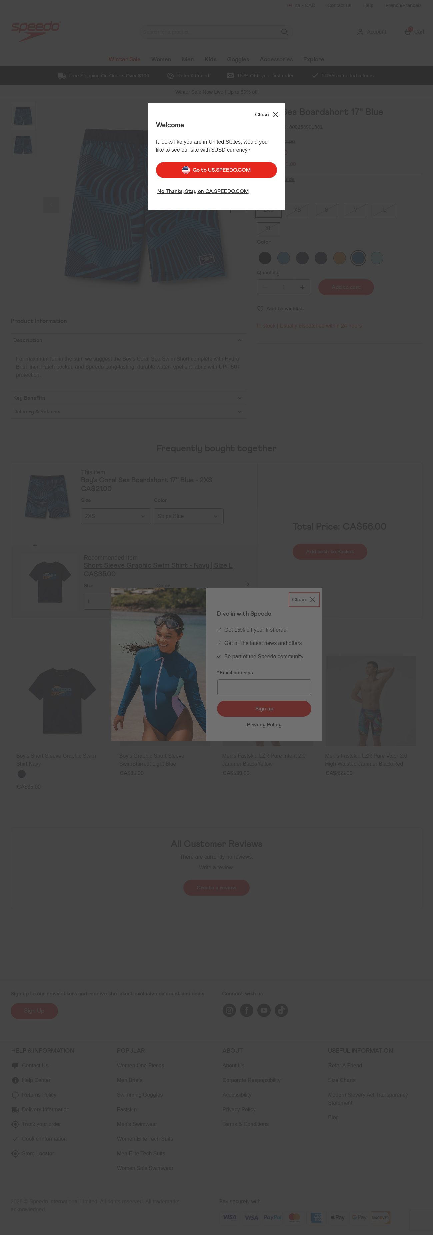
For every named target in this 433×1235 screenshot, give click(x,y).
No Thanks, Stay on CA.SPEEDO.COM (203, 189)
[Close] (267, 112)
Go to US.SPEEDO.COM (216, 168)
